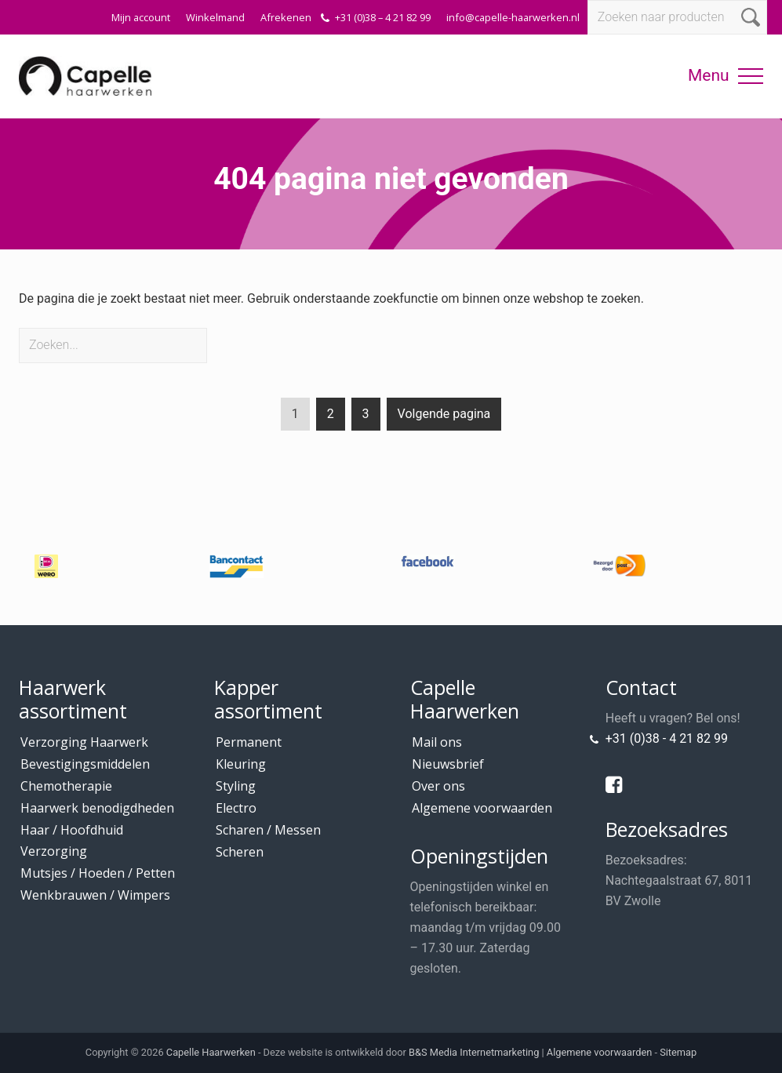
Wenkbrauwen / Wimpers (95, 895)
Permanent (249, 742)
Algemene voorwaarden (482, 808)
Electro (236, 808)
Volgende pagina (444, 413)
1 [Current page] (295, 417)
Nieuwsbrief (448, 764)
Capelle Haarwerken (211, 1052)
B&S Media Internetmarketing (474, 1052)
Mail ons (437, 742)
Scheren (240, 851)
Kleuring (241, 764)
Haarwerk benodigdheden (97, 808)
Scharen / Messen (268, 829)
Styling (236, 786)
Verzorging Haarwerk (84, 742)
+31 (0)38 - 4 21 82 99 (667, 738)
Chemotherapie (66, 786)
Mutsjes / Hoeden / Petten (97, 873)
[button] (751, 76)
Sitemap (678, 1052)
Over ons (438, 786)
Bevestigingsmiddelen (85, 764)
